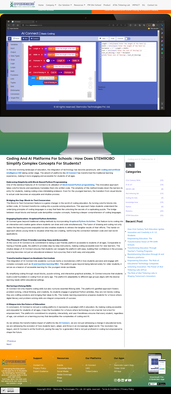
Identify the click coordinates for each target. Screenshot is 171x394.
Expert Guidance (40, 371)
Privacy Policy (39, 368)
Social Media (62, 371)
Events (60, 365)
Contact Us (38, 365)
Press (59, 381)
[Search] (130, 167)
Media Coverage (64, 374)
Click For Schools (46, 12)
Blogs (60, 377)
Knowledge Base (64, 368)
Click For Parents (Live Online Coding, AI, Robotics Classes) (131, 12)
